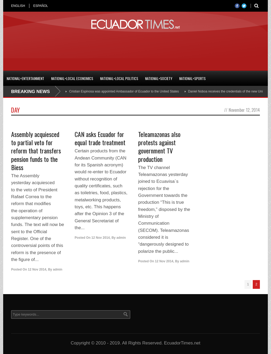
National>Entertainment (25, 78)
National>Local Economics (72, 78)
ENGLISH (18, 6)
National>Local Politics (119, 78)
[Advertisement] (135, 49)
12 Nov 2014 (37, 269)
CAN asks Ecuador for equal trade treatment (100, 138)
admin (57, 269)
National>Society (158, 78)
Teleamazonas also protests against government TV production (159, 146)
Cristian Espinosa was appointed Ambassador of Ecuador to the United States (124, 91)
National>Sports (192, 78)
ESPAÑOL (40, 6)
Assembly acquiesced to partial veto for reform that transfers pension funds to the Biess (36, 150)
